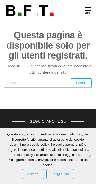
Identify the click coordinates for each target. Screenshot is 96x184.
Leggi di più (60, 174)
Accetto (32, 174)
